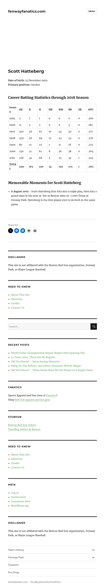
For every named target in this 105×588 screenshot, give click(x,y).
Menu (92, 11)
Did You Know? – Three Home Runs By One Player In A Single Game (52, 370)
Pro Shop (13, 572)
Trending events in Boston (24, 429)
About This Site (20, 294)
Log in (15, 492)
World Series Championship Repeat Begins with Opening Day (48, 352)
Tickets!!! (13, 564)
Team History (16, 549)
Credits (15, 303)
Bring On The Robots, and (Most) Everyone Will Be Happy (46, 365)
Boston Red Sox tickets (22, 425)
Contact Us (17, 307)
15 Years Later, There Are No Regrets (33, 357)
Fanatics (51, 395)
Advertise (17, 299)
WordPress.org (20, 505)
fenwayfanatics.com (26, 11)
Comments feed (20, 501)
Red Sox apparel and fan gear (32, 399)
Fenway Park (16, 557)
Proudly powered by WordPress (45, 582)
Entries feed (18, 497)
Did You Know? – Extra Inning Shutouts (35, 361)
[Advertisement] (53, 45)
